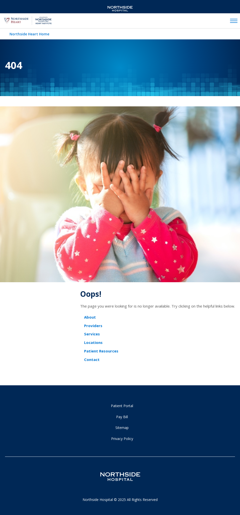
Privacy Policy (122, 438)
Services (92, 333)
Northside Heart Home (29, 34)
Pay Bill (122, 416)
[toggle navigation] (233, 21)
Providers (93, 325)
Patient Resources (101, 350)
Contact (92, 359)
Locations (93, 342)
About (90, 317)
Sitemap (122, 427)
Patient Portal (122, 405)
